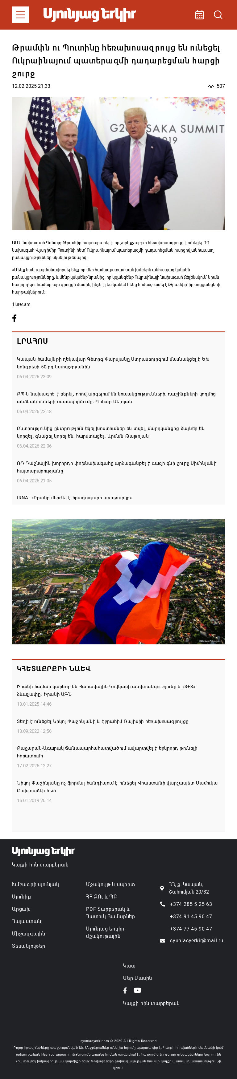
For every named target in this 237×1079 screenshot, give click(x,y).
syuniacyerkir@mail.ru (196, 940)
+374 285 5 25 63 (191, 904)
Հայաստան (26, 921)
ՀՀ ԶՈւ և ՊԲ (101, 897)
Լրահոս (32, 341)
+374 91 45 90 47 (191, 916)
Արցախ (21, 909)
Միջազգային (28, 934)
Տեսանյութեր (28, 946)
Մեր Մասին (137, 978)
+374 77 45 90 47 (191, 929)
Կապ (129, 966)
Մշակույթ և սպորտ (110, 884)
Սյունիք (21, 897)
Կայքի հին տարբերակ (40, 865)
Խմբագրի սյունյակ (35, 884)
